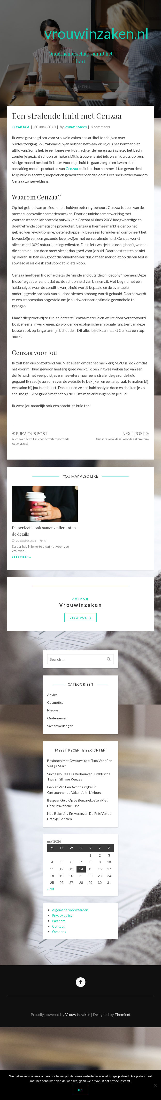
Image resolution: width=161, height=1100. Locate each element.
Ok (80, 1090)
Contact (61, 996)
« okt (54, 953)
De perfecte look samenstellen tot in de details (47, 555)
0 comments (105, 131)
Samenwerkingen (63, 774)
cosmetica (25, 132)
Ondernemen (60, 767)
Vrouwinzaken (80, 131)
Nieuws (56, 759)
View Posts (80, 652)
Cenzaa (95, 173)
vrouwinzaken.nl (96, 33)
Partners (62, 990)
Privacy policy (65, 985)
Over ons (62, 1001)
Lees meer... (26, 581)
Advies (55, 743)
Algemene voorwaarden (73, 980)
